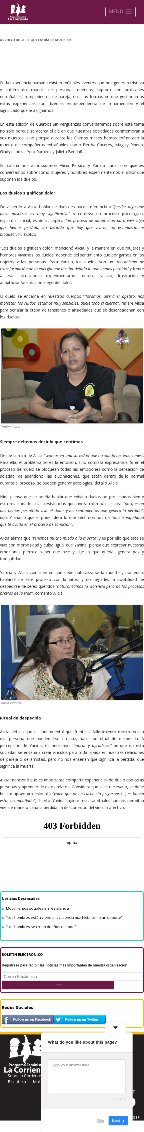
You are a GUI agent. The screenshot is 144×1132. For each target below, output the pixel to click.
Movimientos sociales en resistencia (37, 908)
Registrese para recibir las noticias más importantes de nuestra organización (64, 965)
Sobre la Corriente (24, 1075)
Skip (100, 1120)
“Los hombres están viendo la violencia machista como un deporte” (64, 917)
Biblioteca (17, 1081)
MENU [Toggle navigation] (120, 11)
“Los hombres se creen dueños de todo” (41, 926)
